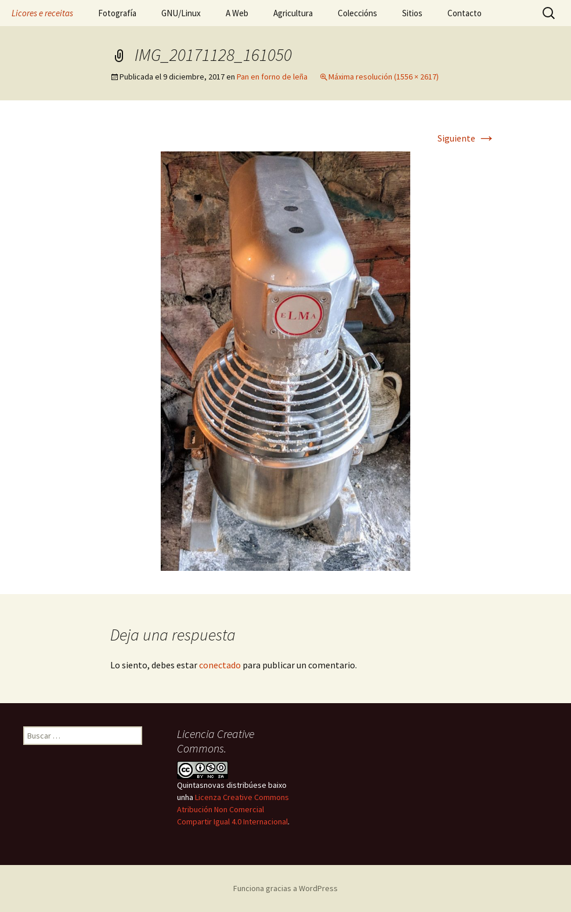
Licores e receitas (42, 13)
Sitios (412, 13)
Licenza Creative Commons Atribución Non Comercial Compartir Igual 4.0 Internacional (233, 809)
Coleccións (357, 13)
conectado (220, 665)
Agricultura (293, 13)
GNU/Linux (181, 13)
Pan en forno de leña (272, 76)
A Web (237, 13)
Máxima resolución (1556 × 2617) (383, 76)
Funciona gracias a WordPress (285, 888)
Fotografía (117, 13)
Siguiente (467, 138)
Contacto (464, 13)
